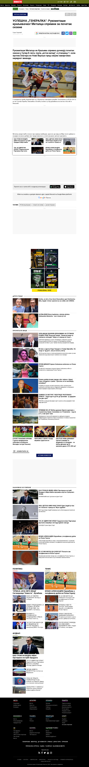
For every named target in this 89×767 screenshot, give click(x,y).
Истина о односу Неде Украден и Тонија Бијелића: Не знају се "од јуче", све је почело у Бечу (57, 350)
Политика (17, 569)
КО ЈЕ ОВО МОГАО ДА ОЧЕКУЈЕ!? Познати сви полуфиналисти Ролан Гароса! (54, 552)
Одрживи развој (52, 728)
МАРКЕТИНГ (42, 759)
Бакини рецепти (66, 707)
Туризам (65, 742)
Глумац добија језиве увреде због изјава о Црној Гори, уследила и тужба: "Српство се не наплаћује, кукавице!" (56, 381)
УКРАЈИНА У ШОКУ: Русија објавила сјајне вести (43, 439)
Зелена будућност (51, 736)
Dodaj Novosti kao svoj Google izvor (48, 33)
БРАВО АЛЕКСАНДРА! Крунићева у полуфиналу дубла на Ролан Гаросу (54, 149)
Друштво (7, 5)
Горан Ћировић (17, 32)
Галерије (48, 746)
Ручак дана (65, 709)
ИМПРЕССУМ (33, 759)
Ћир (61, 2)
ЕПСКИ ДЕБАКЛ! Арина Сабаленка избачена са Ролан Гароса (57, 365)
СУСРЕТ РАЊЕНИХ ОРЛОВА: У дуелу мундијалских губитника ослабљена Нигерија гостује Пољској (22, 441)
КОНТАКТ (25, 759)
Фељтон (32, 705)
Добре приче (17, 705)
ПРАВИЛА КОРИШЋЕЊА (66, 759)
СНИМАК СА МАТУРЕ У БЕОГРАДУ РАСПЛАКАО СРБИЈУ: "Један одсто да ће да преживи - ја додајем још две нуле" (57, 396)
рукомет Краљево (50, 205)
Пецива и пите (66, 711)
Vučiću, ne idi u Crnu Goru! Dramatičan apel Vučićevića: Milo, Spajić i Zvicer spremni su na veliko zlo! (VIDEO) (57, 300)
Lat (59, 2)
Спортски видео (45, 9)
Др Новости (72, 5)
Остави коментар (44, 455)
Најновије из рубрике (22, 487)
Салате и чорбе (66, 705)
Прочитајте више (20, 331)
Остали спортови (35, 9)
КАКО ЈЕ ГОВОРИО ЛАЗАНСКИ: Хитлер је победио (33, 597)
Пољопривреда (17, 721)
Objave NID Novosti (45, 761)
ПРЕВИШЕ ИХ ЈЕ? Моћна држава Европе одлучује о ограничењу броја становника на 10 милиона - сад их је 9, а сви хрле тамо (57, 412)
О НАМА (19, 759)
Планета (32, 5)
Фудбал (16, 633)
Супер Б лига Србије (38, 205)
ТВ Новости (33, 734)
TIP (48, 5)
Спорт (44, 5)
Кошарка (21, 9)
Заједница (49, 732)
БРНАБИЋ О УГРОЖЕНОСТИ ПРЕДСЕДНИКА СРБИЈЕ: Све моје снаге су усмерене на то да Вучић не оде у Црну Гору (34, 616)
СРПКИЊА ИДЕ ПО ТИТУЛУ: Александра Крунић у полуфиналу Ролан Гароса (66, 607)
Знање (48, 734)
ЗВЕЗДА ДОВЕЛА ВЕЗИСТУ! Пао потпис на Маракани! (34, 671)
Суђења (48, 707)
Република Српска (32, 746)
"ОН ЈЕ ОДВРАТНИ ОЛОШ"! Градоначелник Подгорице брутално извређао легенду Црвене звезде (22, 151)
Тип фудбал (16, 731)
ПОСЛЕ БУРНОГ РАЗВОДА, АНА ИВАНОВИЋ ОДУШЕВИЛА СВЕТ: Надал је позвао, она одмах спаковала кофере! (67, 625)
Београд (60, 5)
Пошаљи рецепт (66, 712)
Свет (31, 719)
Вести (2, 5)
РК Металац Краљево (25, 205)
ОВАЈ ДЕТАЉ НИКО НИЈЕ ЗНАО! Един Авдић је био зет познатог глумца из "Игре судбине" (54, 141)
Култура (65, 5)
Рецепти (19, 5)
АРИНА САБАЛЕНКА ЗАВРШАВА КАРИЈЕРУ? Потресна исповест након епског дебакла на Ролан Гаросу (67, 616)
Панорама (53, 5)
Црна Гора (84, 5)
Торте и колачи (66, 703)
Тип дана (16, 732)
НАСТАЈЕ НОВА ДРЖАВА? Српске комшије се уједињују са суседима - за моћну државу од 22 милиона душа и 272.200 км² (66, 442)
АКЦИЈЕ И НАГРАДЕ (53, 759)
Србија (78, 5)
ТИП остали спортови (19, 734)
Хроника (13, 5)
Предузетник (17, 722)
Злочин (48, 703)
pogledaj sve (44, 290)
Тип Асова (16, 736)
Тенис (27, 9)
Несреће (48, 709)
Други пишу (18, 296)
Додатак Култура (35, 732)
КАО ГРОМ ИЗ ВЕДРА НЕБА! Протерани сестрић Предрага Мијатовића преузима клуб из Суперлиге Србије (22, 142)
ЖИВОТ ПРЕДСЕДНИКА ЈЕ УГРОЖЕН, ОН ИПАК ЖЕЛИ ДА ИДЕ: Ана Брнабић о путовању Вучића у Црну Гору (35, 607)
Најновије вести (59, 746)
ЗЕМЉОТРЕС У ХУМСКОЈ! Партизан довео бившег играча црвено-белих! (34, 688)
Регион (32, 721)
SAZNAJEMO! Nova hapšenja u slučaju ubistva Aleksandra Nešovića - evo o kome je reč (54, 315)
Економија (25, 5)
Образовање (33, 709)
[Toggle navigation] (74, 2)
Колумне (16, 707)
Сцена (42, 746)
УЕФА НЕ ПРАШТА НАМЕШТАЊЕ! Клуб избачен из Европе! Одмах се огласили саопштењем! (35, 680)
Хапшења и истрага (51, 705)
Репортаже (39, 5)
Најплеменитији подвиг (52, 721)
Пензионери (33, 707)
